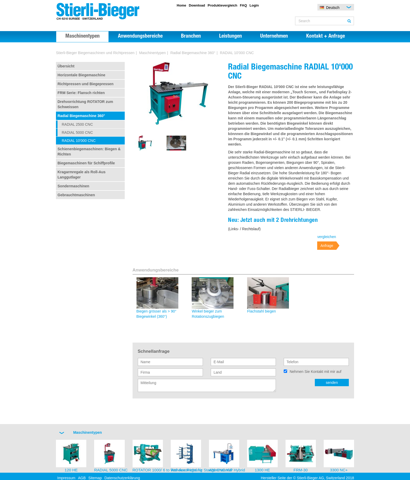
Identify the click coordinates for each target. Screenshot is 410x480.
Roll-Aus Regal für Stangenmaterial (201, 470)
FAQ (243, 5)
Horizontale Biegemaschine (81, 75)
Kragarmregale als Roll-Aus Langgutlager (82, 174)
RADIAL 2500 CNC (77, 124)
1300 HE (262, 470)
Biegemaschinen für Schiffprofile (86, 163)
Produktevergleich (222, 5)
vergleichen (326, 237)
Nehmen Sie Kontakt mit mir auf (315, 371)
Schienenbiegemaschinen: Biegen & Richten (89, 151)
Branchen (191, 36)
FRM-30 (301, 470)
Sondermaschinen (73, 186)
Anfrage (326, 246)
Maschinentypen (82, 36)
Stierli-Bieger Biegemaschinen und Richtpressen (95, 53)
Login (254, 5)
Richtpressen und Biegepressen (85, 84)
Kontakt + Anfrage (325, 36)
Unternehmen (274, 36)
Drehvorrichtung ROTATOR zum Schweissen (85, 104)
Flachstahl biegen (261, 311)
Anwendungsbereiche (140, 36)
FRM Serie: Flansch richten (81, 93)
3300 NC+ (339, 470)
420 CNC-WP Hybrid (227, 470)
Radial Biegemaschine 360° (192, 53)
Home (181, 5)
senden (332, 382)
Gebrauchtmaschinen (76, 195)
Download (197, 5)
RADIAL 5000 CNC (77, 132)
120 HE (71, 470)
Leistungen (230, 36)
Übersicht (66, 66)
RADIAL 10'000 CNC (79, 140)
